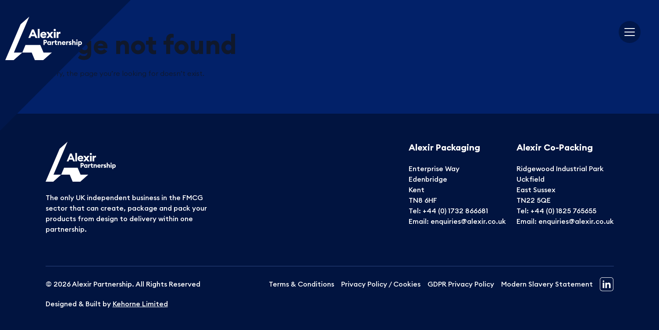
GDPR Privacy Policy (460, 284)
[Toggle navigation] (630, 32)
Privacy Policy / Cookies (380, 284)
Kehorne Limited (140, 303)
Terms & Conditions (301, 284)
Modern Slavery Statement (547, 284)
